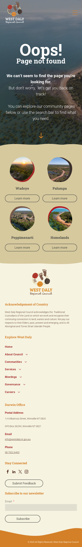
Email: (8, 501)
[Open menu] (75, 12)
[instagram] (26, 472)
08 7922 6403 (12, 452)
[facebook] (7, 472)
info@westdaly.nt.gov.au (18, 439)
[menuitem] (41, 347)
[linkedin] (14, 472)
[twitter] (20, 472)
